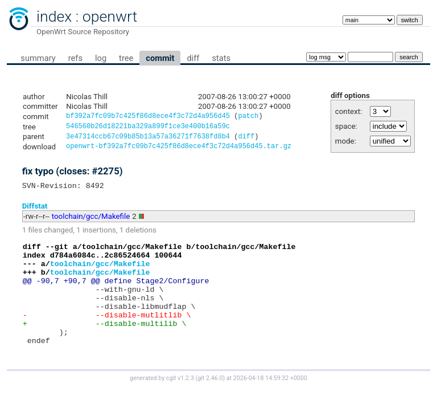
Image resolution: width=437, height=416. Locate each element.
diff (193, 58)
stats (221, 58)
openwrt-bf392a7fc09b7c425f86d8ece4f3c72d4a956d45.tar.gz (178, 150)
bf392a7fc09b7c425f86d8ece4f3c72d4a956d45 (148, 117)
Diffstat (35, 211)
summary (37, 58)
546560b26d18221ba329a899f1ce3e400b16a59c (148, 128)
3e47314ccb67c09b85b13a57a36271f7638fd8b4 (148, 139)
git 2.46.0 (209, 405)
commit (160, 58)
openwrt (110, 16)
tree (126, 58)
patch (248, 117)
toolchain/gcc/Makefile (91, 222)
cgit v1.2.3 (180, 405)
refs (75, 58)
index (54, 16)
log (100, 58)
